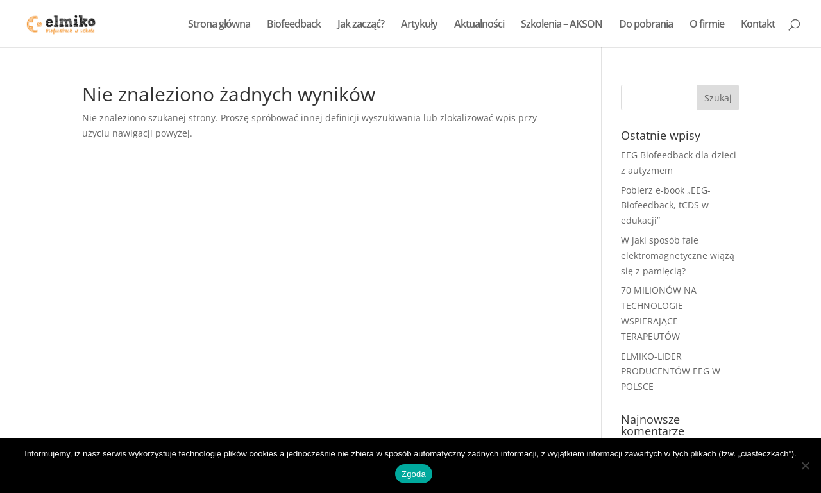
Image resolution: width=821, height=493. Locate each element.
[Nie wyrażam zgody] (805, 465)
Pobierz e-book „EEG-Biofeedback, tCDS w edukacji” (666, 205)
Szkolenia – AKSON (561, 25)
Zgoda (414, 474)
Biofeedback (294, 25)
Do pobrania (646, 25)
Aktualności (479, 25)
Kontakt (758, 25)
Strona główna (219, 25)
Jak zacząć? (360, 25)
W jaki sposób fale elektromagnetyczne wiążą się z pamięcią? (677, 255)
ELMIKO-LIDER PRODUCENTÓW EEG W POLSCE (670, 371)
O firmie (707, 25)
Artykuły (419, 25)
